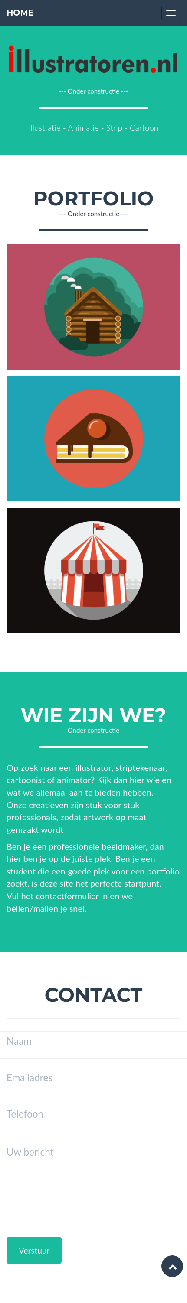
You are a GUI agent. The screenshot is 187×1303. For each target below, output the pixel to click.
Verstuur (34, 1250)
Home (20, 13)
